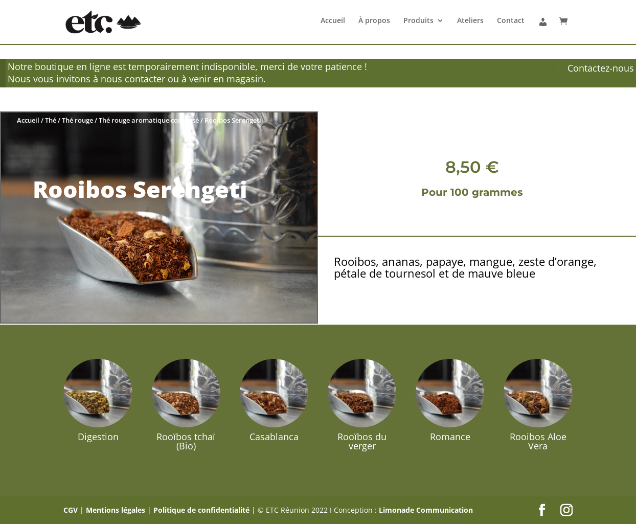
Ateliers (470, 21)
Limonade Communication (426, 510)
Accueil (333, 21)
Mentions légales (115, 510)
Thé (50, 120)
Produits (418, 21)
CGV (70, 510)
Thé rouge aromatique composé (149, 120)
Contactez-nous (600, 68)
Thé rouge (77, 120)
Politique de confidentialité (201, 510)
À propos (374, 21)
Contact (511, 21)
